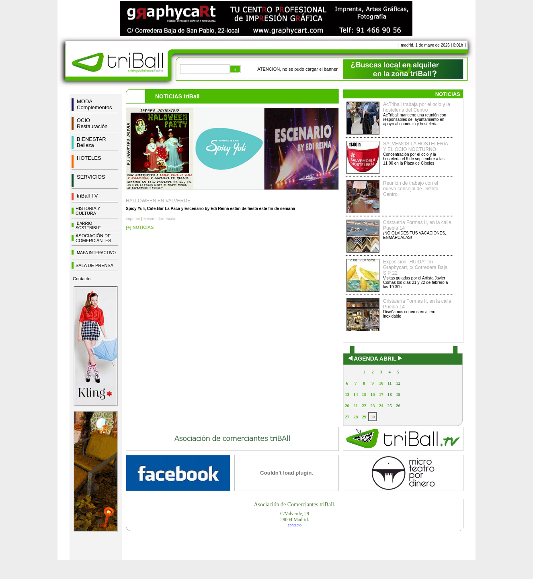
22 (364, 405)
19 (398, 394)
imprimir (133, 218)
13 (347, 394)
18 (389, 394)
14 (355, 394)
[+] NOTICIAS (140, 227)
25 (389, 405)
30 (372, 416)
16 (372, 394)
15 (364, 394)
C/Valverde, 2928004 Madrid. (294, 516)
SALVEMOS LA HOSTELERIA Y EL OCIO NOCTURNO (415, 146)
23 (372, 405)
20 (347, 405)
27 (347, 416)
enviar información (160, 218)
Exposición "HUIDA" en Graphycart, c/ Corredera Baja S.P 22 (415, 267)
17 (381, 394)
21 (355, 405)
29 (364, 416)
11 (389, 383)
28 (355, 416)
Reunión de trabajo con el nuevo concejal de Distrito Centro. (410, 188)
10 (381, 383)
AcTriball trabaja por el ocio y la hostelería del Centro (416, 107)
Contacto (81, 278)
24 (381, 405)
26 (398, 405)
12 (398, 383)
